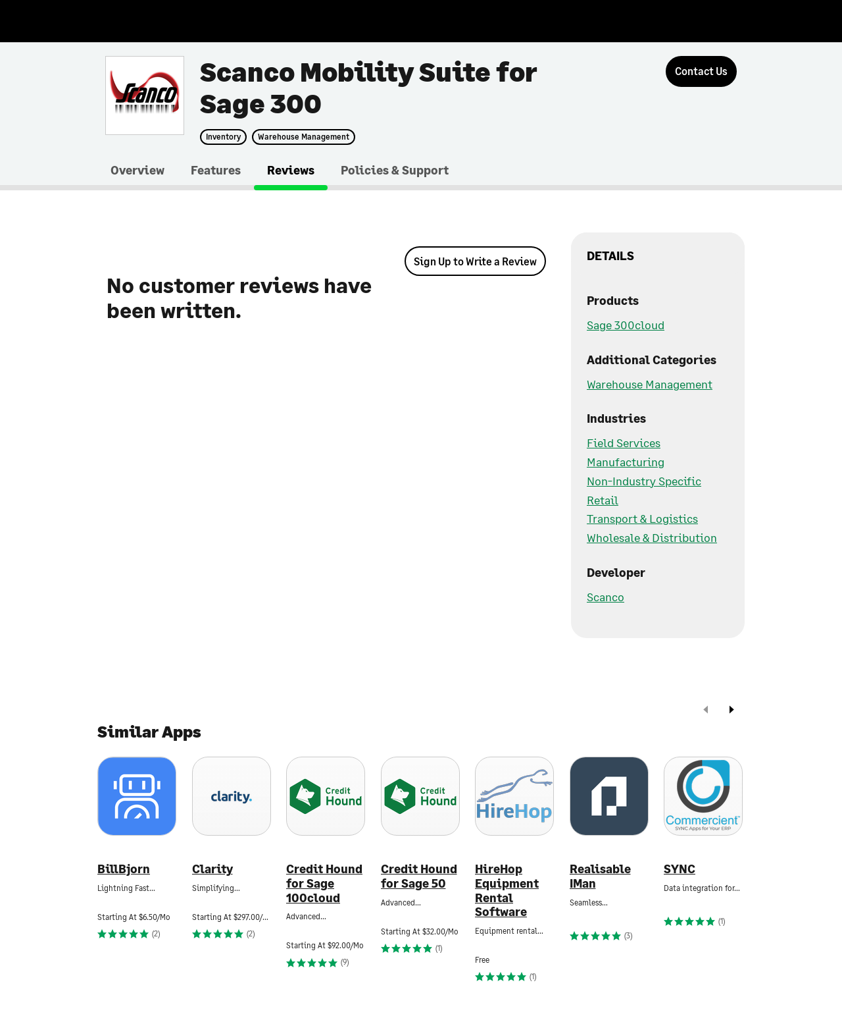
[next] (731, 711)
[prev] (706, 711)
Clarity (212, 869)
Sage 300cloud (625, 324)
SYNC (679, 869)
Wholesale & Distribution (652, 537)
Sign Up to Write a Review (475, 261)
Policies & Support (395, 170)
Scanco (605, 596)
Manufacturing (625, 461)
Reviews (290, 170)
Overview (137, 170)
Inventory (223, 137)
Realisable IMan (600, 876)
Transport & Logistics (642, 518)
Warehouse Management (303, 137)
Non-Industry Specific (644, 480)
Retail (602, 500)
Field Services (623, 442)
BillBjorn (123, 869)
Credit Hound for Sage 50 (419, 876)
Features (216, 170)
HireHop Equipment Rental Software (507, 890)
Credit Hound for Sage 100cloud (324, 883)
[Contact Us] (701, 71)
